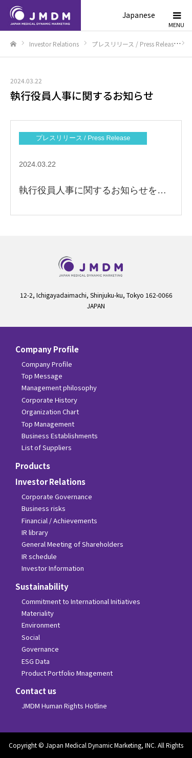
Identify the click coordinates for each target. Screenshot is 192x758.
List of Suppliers (47, 447)
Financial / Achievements (59, 520)
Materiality (38, 613)
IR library (35, 532)
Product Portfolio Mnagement (67, 673)
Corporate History (49, 400)
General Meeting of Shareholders (72, 544)
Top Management (48, 424)
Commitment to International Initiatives (81, 601)
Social (31, 637)
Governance (40, 649)
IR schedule (39, 556)
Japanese (138, 15)
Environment (41, 625)
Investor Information (53, 568)
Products (32, 465)
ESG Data (36, 661)
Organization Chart (50, 411)
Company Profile (47, 349)
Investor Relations (50, 481)
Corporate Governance (57, 496)
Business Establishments (60, 435)
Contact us (35, 690)
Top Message (42, 376)
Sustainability (42, 586)
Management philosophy (59, 387)
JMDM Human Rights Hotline (64, 705)
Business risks (44, 508)
